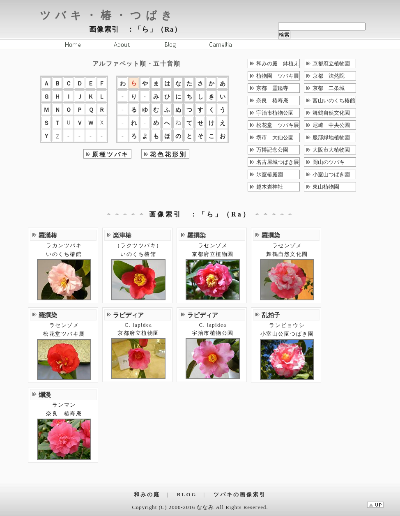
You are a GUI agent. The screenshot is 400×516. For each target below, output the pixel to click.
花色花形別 (168, 154)
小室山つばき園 (331, 174)
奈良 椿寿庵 (272, 101)
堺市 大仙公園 (275, 138)
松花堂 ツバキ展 (277, 125)
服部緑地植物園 (331, 138)
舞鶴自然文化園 (331, 113)
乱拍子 (271, 314)
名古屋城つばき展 (277, 162)
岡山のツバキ (329, 162)
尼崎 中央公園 (331, 125)
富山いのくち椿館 (334, 101)
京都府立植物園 (331, 64)
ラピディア (128, 314)
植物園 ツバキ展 (277, 76)
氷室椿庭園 (269, 174)
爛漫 (45, 394)
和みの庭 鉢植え (277, 64)
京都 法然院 (329, 76)
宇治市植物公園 (275, 113)
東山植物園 (326, 187)
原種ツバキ (110, 154)
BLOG (187, 495)
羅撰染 (196, 235)
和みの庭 (147, 495)
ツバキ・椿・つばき (108, 15)
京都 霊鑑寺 (272, 88)
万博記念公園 (272, 150)
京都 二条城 (329, 88)
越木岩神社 (269, 187)
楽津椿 (122, 235)
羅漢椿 (48, 235)
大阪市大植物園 (331, 150)
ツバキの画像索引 (240, 495)
